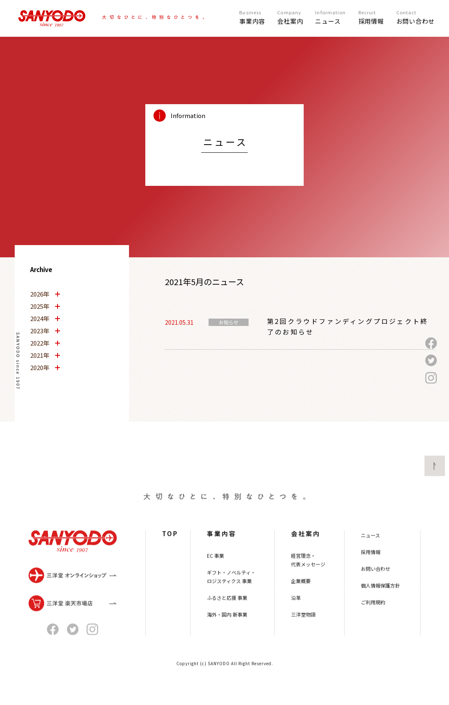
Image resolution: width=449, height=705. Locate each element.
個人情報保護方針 (380, 603)
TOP (170, 551)
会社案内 (305, 551)
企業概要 (301, 599)
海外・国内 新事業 (227, 632)
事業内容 (221, 551)
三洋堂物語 (303, 632)
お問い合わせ (375, 586)
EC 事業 (215, 573)
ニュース (370, 553)
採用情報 (370, 570)
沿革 (296, 615)
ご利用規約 (373, 620)
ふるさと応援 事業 (227, 615)
